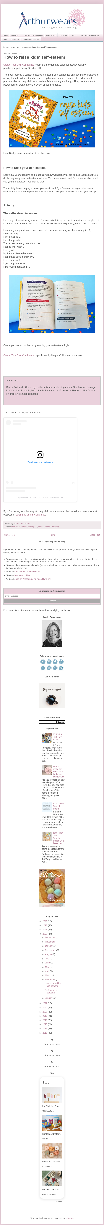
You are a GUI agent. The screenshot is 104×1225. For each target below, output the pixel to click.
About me (63, 35)
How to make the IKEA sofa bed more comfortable (58, 771)
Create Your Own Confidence (18, 64)
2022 (45, 1003)
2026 (45, 921)
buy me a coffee (22, 575)
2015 (45, 1033)
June (47, 963)
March (48, 975)
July (47, 958)
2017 (45, 1024)
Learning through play (33, 35)
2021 (45, 1007)
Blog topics (15, 35)
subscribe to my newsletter (27, 572)
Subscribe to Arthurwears (52, 591)
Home (5, 35)
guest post (32, 527)
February (49, 979)
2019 (45, 1016)
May (47, 967)
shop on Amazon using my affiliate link (32, 579)
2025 (45, 925)
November (50, 942)
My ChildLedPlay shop (90, 35)
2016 (45, 1028)
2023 (45, 934)
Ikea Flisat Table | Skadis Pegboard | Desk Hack (58, 838)
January (49, 998)
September (50, 950)
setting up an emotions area (30, 514)
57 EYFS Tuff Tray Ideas (57, 737)
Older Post (95, 535)
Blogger (69, 1218)
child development (19, 527)
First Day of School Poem (58, 806)
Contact (74, 35)
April (47, 971)
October (49, 946)
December (50, 937)
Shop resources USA (30, 39)
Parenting (55, 527)
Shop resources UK (11, 39)
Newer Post (9, 535)
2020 (45, 1012)
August (48, 954)
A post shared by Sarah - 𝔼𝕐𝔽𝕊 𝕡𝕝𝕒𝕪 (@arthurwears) (40, 497)
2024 (45, 929)
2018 (45, 1020)
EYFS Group (51, 35)
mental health (44, 527)
